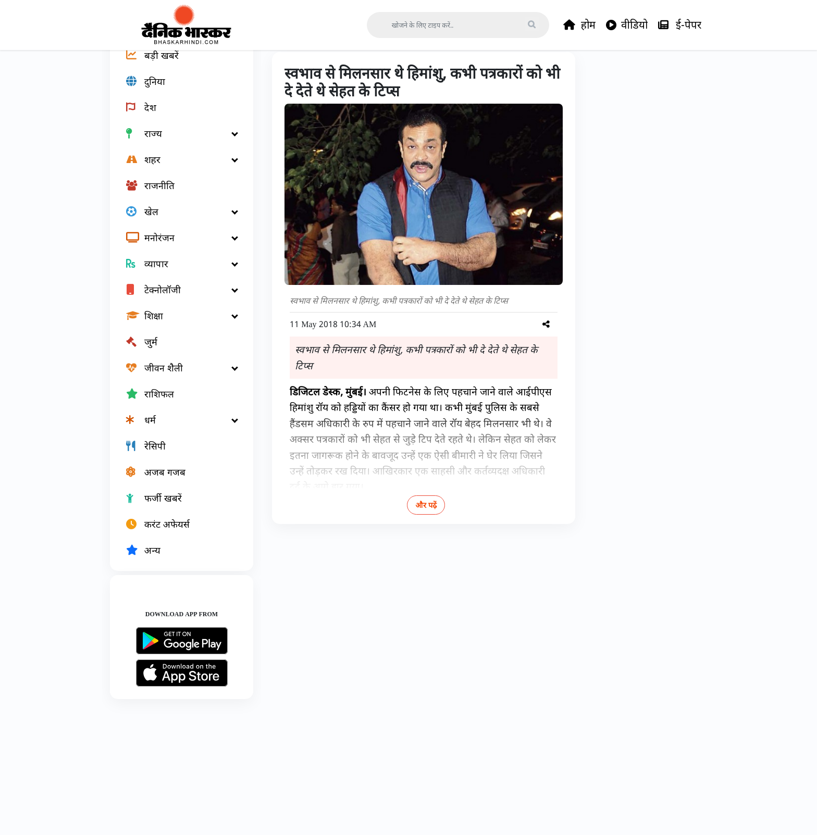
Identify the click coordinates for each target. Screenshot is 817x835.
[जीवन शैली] (175, 404)
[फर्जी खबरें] (175, 534)
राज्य (309, 74)
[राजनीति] (175, 222)
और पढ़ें (414, 541)
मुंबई (375, 74)
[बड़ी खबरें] (175, 92)
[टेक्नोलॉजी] (175, 326)
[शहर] (175, 196)
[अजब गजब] (175, 508)
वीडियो (627, 25)
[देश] (175, 144)
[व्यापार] (175, 300)
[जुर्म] (175, 378)
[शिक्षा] (175, 352)
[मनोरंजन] (175, 274)
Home (276, 74)
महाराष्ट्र (342, 74)
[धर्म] (175, 456)
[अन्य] (175, 586)
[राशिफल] (175, 430)
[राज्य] (175, 170)
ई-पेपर (679, 25)
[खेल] (175, 248)
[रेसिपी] (175, 482)
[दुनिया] (175, 118)
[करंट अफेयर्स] (175, 560)
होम (579, 25)
